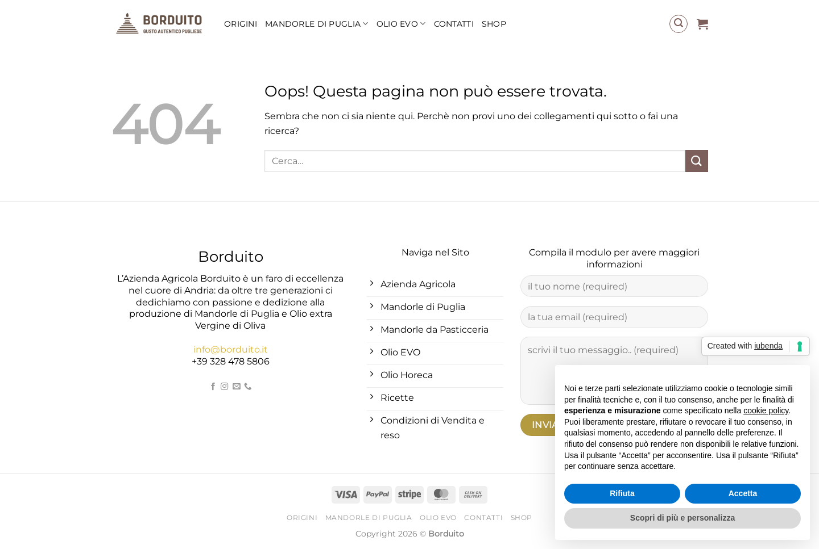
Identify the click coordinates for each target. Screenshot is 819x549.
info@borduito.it (230, 349)
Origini (240, 24)
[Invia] (696, 161)
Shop (494, 24)
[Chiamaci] (247, 387)
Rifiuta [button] (622, 493)
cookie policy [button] (765, 410)
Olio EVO (401, 23)
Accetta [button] (743, 493)
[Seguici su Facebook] (213, 387)
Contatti (454, 24)
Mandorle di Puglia (317, 23)
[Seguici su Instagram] (224, 387)
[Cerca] (678, 24)
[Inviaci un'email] (235, 387)
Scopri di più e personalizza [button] (682, 517)
